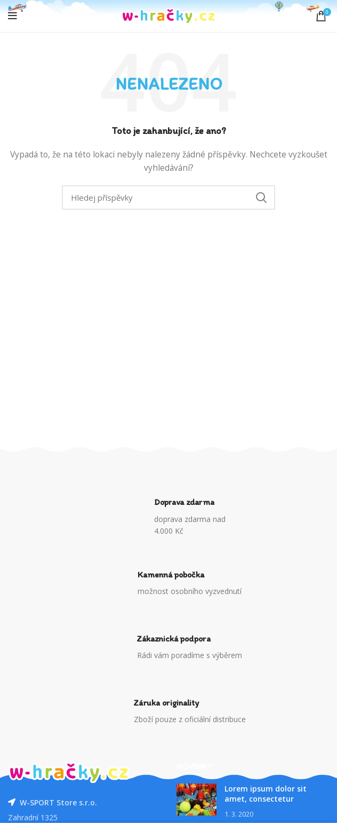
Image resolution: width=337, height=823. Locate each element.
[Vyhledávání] (168, 197)
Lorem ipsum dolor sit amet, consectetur (265, 794)
